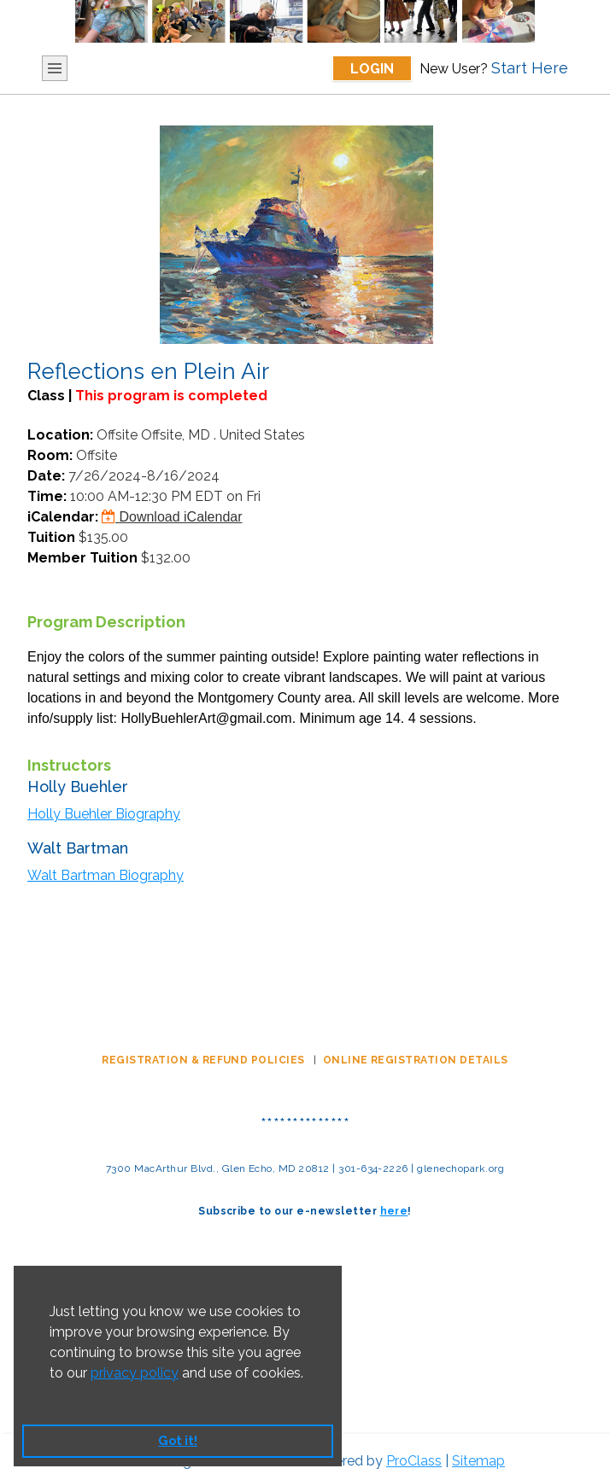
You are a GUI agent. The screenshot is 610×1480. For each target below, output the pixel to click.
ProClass (414, 1461)
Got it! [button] (177, 1440)
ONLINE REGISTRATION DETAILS (415, 1060)
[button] (52, 1394)
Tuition (51, 537)
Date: (46, 476)
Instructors (69, 765)
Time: (47, 496)
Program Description (106, 622)
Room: (50, 455)
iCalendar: (62, 517)
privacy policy (135, 1373)
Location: (60, 435)
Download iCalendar (172, 517)
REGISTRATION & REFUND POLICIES (205, 1060)
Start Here (529, 68)
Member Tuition (82, 558)
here (394, 1211)
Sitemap (478, 1461)
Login (372, 69)
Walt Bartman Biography (105, 875)
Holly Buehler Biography (103, 814)
